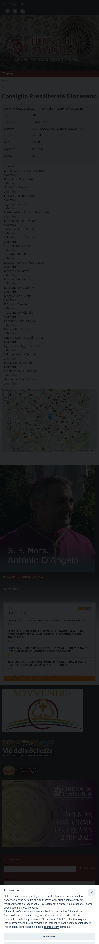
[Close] (91, 892)
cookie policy (51, 926)
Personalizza (49, 936)
